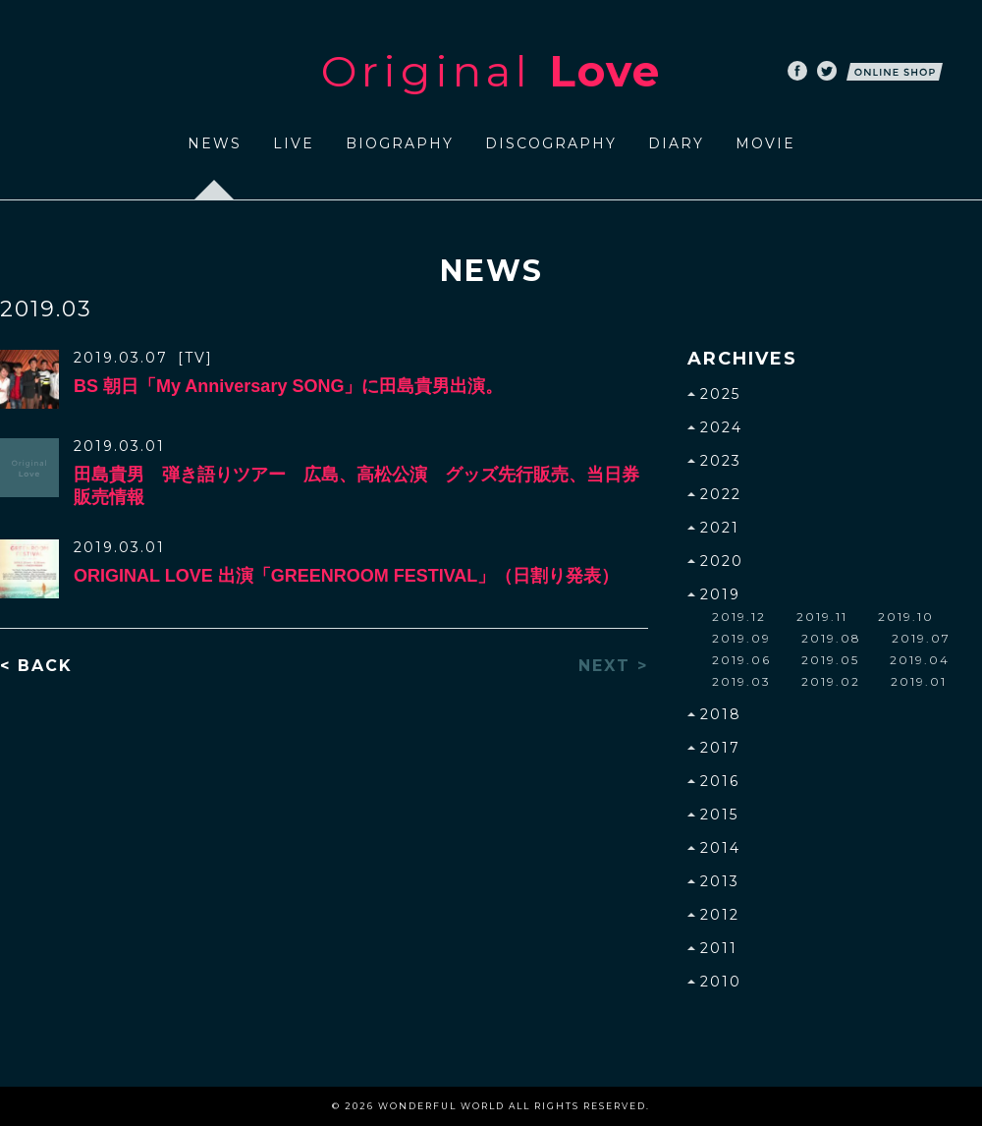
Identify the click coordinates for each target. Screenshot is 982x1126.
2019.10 (906, 616)
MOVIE (765, 143)
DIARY (676, 143)
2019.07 (921, 638)
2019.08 (831, 638)
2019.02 (830, 681)
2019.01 (919, 681)
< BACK (36, 666)
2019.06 (741, 659)
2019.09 (741, 638)
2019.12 (739, 616)
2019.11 (821, 616)
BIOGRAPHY (400, 143)
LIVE (293, 143)
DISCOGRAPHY (551, 143)
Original (491, 70)
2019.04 (920, 659)
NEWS (215, 143)
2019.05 (830, 659)
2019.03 (741, 681)
